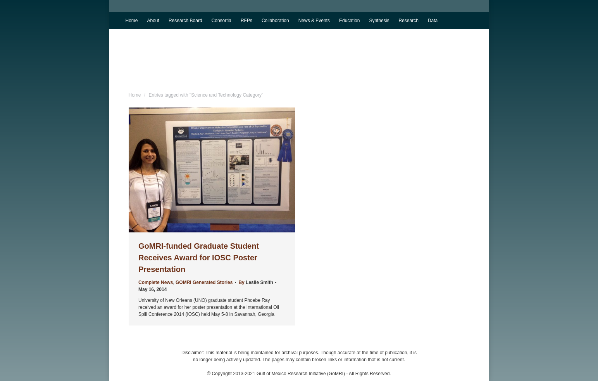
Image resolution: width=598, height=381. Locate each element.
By (255, 282)
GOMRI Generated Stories (204, 282)
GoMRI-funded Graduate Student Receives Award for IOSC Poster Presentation (198, 258)
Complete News (155, 282)
